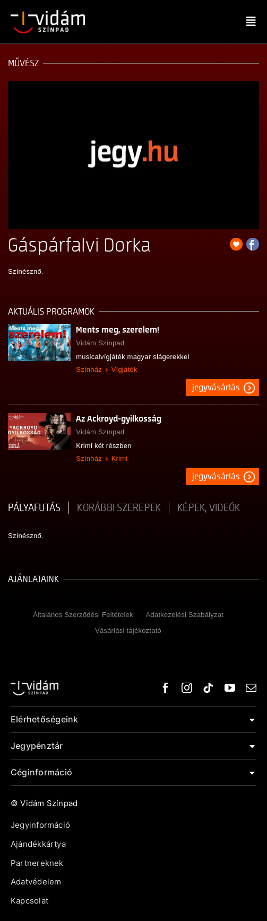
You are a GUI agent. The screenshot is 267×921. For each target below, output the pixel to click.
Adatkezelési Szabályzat (184, 615)
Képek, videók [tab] (208, 508)
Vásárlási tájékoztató (128, 630)
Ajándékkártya (38, 844)
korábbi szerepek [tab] (119, 508)
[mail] (251, 688)
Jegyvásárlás (216, 387)
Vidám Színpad (100, 343)
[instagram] (187, 688)
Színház (89, 369)
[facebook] (165, 688)
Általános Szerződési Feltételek (83, 615)
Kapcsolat (29, 901)
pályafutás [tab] (34, 508)
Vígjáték (124, 369)
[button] (133, 719)
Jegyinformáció (40, 825)
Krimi (119, 458)
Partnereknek (37, 863)
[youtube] (230, 688)
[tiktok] (208, 688)
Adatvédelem (36, 882)
